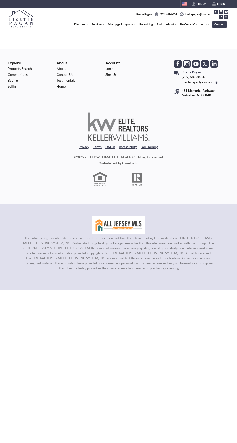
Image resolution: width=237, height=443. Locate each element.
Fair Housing (149, 147)
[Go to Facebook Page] (216, 12)
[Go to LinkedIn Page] (221, 17)
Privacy (84, 147)
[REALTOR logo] (137, 179)
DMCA (110, 147)
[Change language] (184, 3)
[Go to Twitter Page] (226, 17)
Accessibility (128, 147)
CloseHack (129, 163)
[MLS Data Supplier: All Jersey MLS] (118, 225)
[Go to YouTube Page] (226, 12)
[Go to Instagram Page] (221, 12)
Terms (97, 147)
